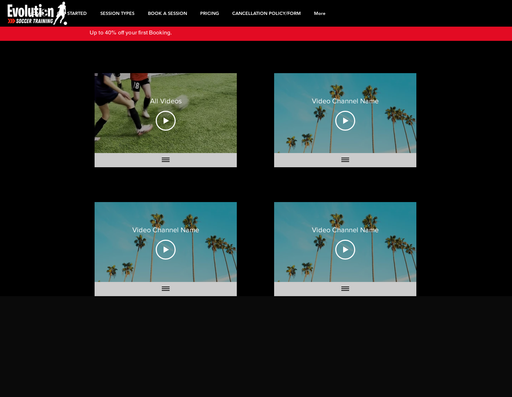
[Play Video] (166, 120)
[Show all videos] (165, 160)
